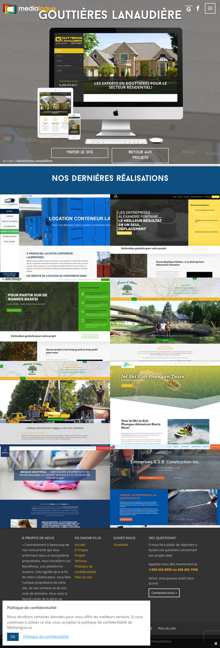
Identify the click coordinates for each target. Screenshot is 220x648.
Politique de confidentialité (46, 636)
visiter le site (80, 152)
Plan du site (83, 577)
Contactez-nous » (164, 593)
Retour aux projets (140, 155)
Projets (80, 555)
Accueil (8, 161)
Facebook (121, 545)
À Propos (81, 550)
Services (81, 561)
